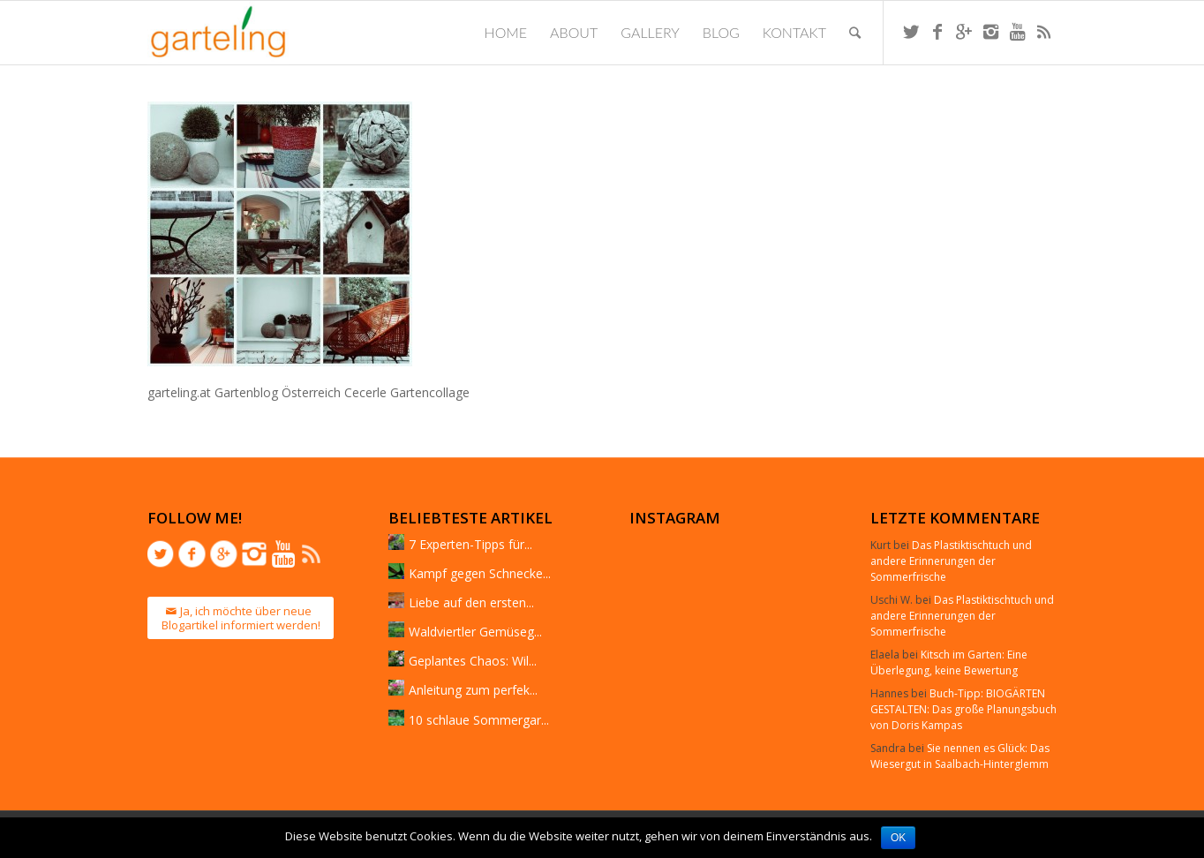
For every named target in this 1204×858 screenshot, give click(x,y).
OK (898, 838)
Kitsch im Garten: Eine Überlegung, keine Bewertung (948, 662)
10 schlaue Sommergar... (479, 719)
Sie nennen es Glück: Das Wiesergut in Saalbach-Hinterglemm (960, 756)
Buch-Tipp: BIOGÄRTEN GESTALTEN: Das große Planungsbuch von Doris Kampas (963, 709)
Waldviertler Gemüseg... (475, 631)
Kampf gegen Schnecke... (480, 573)
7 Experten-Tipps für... (470, 544)
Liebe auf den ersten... (471, 602)
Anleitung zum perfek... (473, 689)
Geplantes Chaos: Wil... (473, 660)
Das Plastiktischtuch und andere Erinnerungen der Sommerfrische (951, 561)
